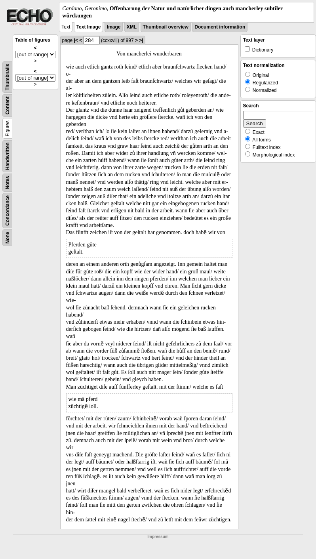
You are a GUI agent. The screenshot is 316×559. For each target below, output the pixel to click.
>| (141, 40)
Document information (219, 27)
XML (132, 27)
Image (114, 27)
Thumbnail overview (165, 27)
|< (76, 40)
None (7, 238)
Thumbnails (7, 77)
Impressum (157, 536)
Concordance (7, 210)
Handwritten (7, 156)
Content (7, 105)
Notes (7, 182)
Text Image (88, 27)
